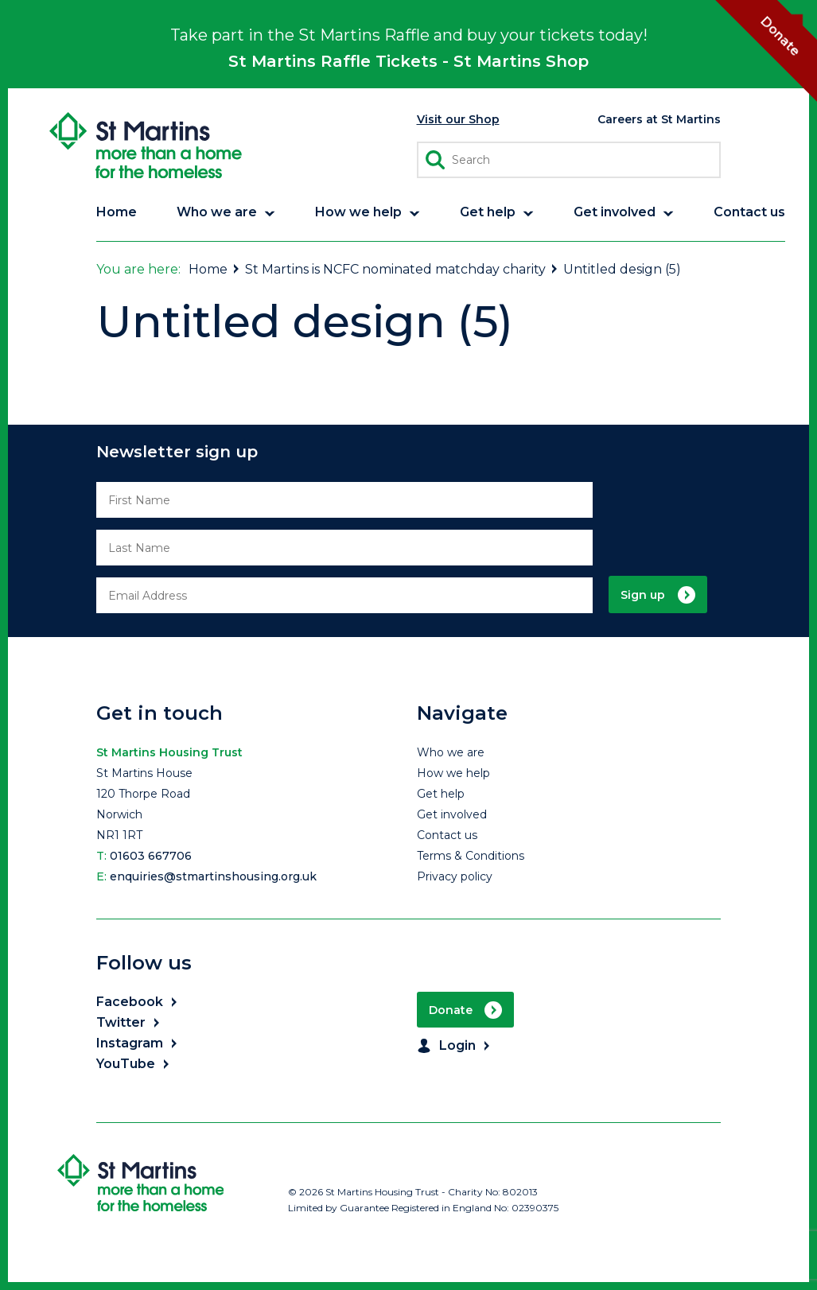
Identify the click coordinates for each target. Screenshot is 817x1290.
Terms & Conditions (470, 856)
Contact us (447, 835)
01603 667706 (151, 856)
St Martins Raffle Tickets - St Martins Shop (408, 61)
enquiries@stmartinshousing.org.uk (213, 876)
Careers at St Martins (659, 119)
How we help (453, 773)
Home (215, 269)
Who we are (450, 752)
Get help (441, 794)
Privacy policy (454, 876)
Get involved (452, 814)
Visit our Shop (458, 119)
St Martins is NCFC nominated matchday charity (402, 269)
